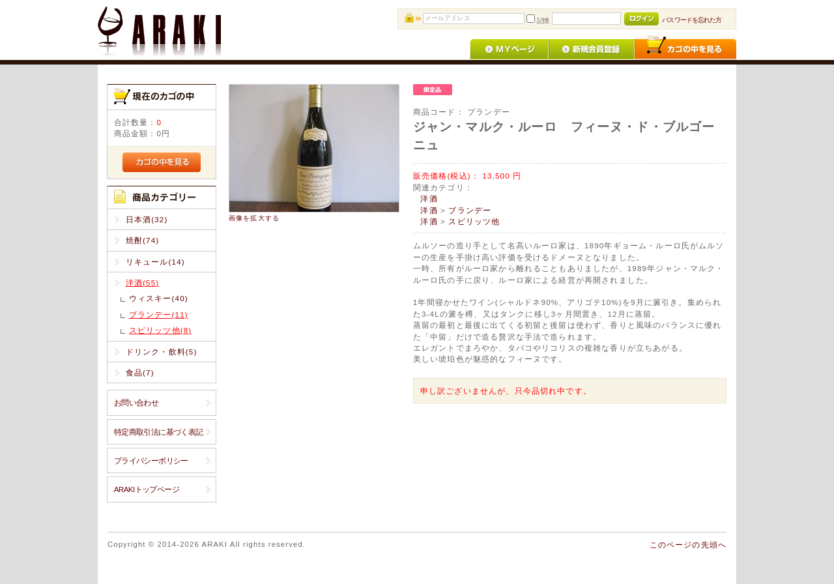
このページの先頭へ (688, 544)
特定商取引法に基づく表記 (158, 432)
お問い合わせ (136, 402)
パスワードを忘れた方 (691, 19)
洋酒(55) (143, 282)
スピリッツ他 (474, 221)
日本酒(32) (147, 219)
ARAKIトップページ (146, 489)
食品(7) (140, 372)
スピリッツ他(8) (160, 330)
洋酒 (428, 198)
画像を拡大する (254, 218)
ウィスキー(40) (158, 298)
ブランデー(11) (158, 314)
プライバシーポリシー (151, 460)
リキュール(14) (155, 261)
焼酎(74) (143, 240)
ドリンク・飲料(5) (161, 351)
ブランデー (469, 210)
